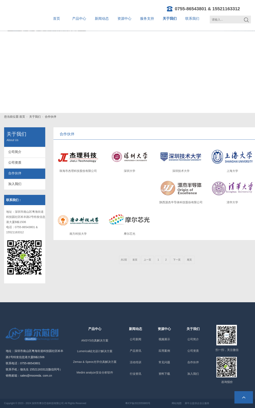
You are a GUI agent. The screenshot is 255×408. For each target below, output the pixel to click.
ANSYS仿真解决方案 (94, 340)
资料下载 (164, 373)
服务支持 (147, 19)
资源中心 (124, 19)
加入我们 (14, 184)
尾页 (189, 259)
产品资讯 (135, 350)
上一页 (147, 259)
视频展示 (164, 339)
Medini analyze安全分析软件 (94, 372)
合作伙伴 (50, 116)
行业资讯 (135, 373)
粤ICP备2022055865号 (138, 403)
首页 (56, 19)
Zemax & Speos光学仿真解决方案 (95, 361)
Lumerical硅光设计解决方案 (95, 351)
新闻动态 (102, 19)
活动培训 (135, 362)
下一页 (177, 259)
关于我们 (170, 19)
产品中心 (79, 19)
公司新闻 (135, 339)
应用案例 (164, 350)
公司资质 (14, 162)
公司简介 (14, 152)
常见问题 (164, 362)
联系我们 (192, 19)
